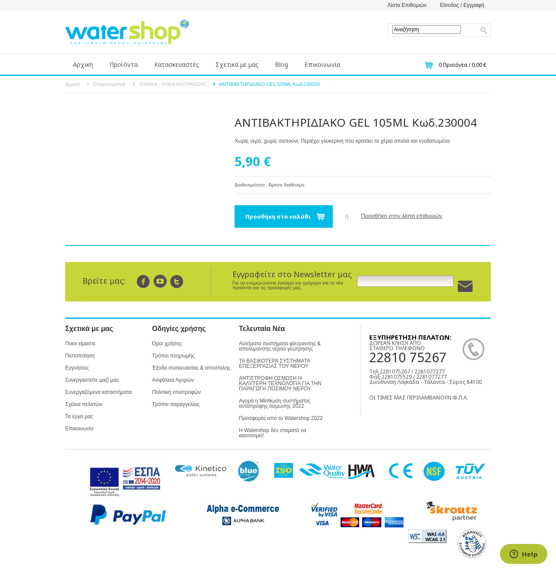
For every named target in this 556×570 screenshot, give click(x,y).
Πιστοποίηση (80, 356)
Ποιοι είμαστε (80, 344)
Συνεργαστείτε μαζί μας (92, 380)
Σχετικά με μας (236, 64)
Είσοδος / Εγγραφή (462, 5)
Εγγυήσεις (77, 368)
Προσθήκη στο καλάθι (278, 216)
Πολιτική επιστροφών (176, 392)
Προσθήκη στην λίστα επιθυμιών (401, 216)
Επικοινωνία (322, 64)
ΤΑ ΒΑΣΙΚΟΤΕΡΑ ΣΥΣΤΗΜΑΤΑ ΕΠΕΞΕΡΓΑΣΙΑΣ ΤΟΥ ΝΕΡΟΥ (274, 363)
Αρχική (83, 64)
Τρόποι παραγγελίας (175, 404)
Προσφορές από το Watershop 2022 (281, 418)
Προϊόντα (123, 64)
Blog (281, 64)
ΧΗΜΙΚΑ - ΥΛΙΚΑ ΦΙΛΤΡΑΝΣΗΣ (172, 84)
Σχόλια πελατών (83, 404)
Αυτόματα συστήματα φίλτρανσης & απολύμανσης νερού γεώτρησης (280, 346)
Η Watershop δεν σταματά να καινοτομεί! (272, 433)
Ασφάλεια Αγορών (173, 380)
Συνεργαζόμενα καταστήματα (98, 392)
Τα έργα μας (79, 416)
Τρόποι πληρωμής (173, 356)
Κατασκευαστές (176, 64)
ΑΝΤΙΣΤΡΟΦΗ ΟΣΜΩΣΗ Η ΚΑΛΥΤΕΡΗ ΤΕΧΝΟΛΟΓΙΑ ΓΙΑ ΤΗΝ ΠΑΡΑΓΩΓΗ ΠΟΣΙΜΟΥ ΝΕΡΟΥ (280, 383)
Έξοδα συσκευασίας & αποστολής (191, 368)
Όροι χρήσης (167, 344)
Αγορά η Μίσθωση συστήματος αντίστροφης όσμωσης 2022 (275, 403)
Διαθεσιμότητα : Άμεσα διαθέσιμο (269, 184)
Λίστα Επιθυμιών (407, 5)
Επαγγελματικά (109, 84)
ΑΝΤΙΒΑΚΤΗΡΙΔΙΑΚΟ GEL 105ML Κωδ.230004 (269, 84)
